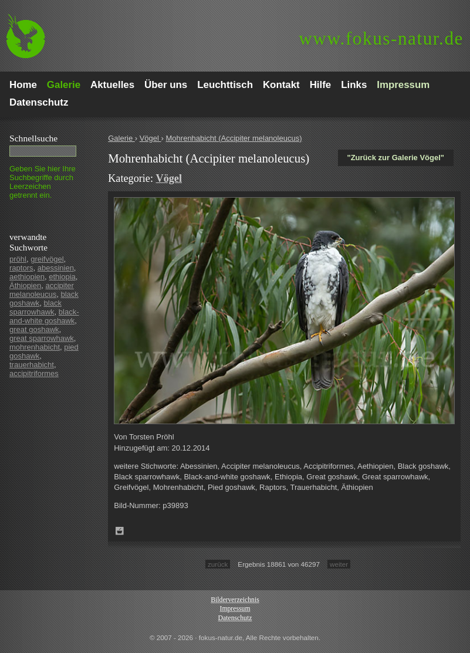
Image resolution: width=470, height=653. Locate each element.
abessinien (56, 267)
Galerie (121, 138)
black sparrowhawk (35, 307)
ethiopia (62, 276)
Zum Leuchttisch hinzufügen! (120, 531)
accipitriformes (34, 373)
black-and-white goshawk (44, 316)
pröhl (17, 259)
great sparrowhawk (41, 338)
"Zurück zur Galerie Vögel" (395, 157)
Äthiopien (25, 285)
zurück (218, 564)
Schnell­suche (33, 138)
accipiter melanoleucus (41, 290)
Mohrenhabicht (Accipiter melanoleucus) (234, 138)
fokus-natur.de (381, 38)
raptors (21, 267)
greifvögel (47, 259)
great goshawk (34, 329)
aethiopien (27, 276)
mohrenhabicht (34, 347)
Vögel (150, 138)
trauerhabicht (31, 364)
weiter (339, 564)
